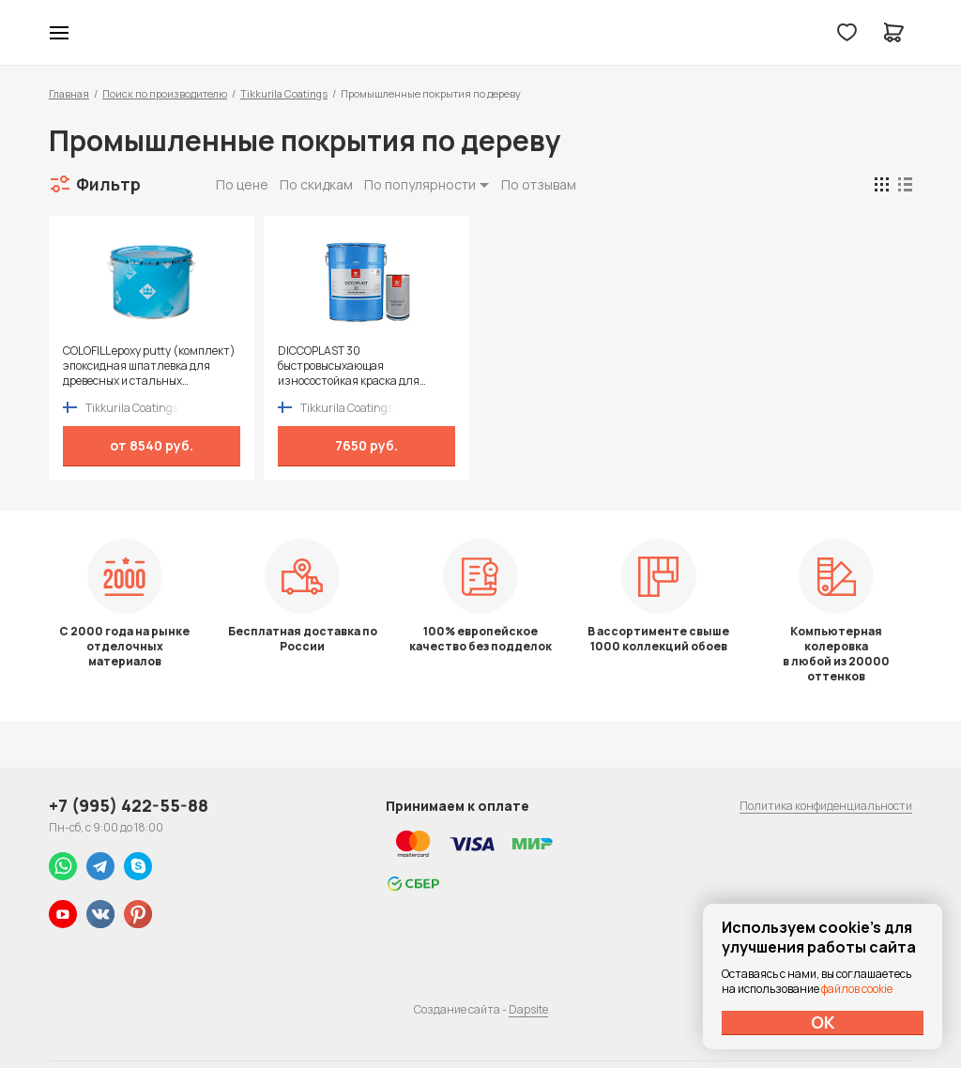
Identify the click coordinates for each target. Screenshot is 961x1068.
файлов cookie (856, 989)
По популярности (420, 184)
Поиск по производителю (164, 93)
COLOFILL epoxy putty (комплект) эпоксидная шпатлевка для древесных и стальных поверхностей (149, 366)
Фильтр (108, 184)
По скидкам (316, 184)
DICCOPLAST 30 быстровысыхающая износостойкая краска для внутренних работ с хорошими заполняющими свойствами (358, 366)
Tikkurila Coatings (284, 93)
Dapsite (528, 1009)
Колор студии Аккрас (481, 33)
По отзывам (538, 184)
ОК (823, 1022)
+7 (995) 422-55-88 (128, 805)
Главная (69, 93)
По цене (242, 184)
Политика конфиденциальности (826, 806)
